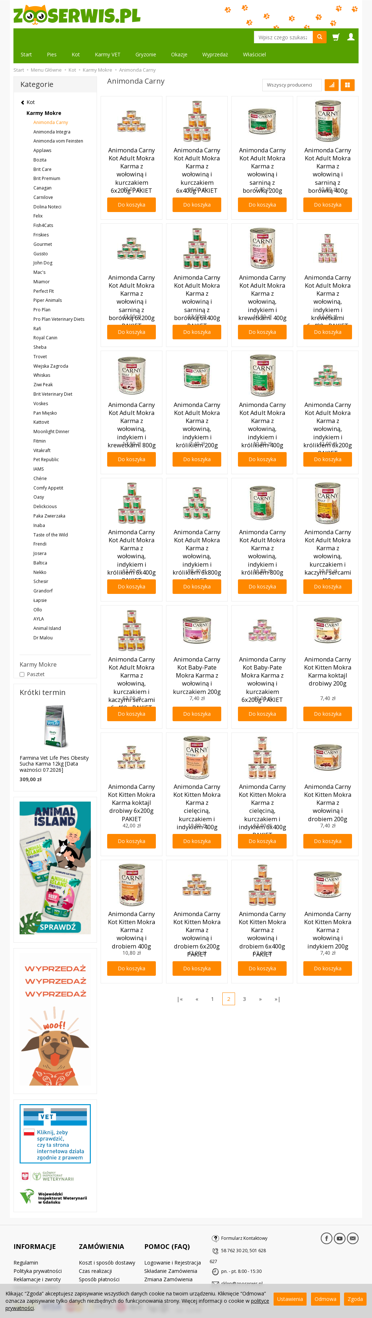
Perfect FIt (43, 274)
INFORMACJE (34, 1222)
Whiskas (41, 358)
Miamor (41, 264)
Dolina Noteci (47, 189)
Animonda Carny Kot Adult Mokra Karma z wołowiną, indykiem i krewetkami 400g (262, 271)
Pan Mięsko (45, 395)
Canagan (42, 170)
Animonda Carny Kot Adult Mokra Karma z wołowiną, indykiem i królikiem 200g (197, 398)
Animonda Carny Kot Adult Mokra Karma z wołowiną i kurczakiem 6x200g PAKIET (131, 143)
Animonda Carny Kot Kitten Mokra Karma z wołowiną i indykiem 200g (327, 904)
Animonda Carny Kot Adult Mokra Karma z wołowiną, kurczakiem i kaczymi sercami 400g (327, 528)
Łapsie (40, 583)
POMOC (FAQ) (167, 1222)
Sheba (39, 330)
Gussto (40, 236)
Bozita (39, 142)
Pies (52, 36)
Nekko (39, 555)
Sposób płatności (99, 1249)
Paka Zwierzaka (49, 498)
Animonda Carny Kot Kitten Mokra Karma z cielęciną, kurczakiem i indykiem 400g (197, 780)
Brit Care (42, 152)
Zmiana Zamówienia (168, 1249)
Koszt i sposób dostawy (107, 1233)
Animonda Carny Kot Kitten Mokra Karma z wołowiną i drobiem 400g (131, 904)
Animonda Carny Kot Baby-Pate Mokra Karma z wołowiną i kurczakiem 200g (197, 649)
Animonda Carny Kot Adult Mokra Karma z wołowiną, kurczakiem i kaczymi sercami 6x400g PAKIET (131, 656)
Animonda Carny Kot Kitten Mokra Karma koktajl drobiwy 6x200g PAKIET (131, 777)
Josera (39, 536)
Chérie (40, 461)
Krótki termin (43, 675)
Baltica (40, 545)
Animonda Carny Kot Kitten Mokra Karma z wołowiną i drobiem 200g (327, 777)
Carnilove (43, 180)
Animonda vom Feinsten (58, 123)
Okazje (179, 36)
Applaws (42, 133)
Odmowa (325, 1298)
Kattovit (41, 405)
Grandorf (43, 573)
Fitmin (39, 423)
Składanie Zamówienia (170, 1241)
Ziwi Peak (43, 367)
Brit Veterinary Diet (52, 377)
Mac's (39, 255)
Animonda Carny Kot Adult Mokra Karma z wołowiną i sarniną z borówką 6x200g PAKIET (131, 271)
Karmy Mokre (44, 95)
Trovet (40, 339)
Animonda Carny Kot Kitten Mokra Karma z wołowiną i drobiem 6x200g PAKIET (197, 907)
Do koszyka (131, 187)
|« (180, 981)
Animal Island (47, 611)
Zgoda (355, 1298)
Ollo (37, 592)
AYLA (38, 601)
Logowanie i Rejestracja (172, 1233)
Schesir (40, 564)
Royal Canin (45, 320)
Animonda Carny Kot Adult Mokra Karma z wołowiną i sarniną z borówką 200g (262, 140)
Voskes (40, 386)
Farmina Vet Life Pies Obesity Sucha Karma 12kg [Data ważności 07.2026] (54, 746)
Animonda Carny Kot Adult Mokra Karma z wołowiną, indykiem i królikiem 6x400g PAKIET (131, 525)
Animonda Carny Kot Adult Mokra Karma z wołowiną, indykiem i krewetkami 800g (131, 398)
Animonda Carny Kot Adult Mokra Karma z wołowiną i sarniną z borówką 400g (327, 140)
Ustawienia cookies (36, 1258)
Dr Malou (43, 620)
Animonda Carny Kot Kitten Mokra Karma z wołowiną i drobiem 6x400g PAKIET (262, 907)
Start (26, 36)
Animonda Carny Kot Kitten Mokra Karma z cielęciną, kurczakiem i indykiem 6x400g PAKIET (262, 783)
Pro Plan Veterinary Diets (58, 302)
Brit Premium (46, 161)
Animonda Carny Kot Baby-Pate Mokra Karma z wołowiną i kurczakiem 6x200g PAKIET (262, 652)
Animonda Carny (50, 105)
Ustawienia (290, 1298)
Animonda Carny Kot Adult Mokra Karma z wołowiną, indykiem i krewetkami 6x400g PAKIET (327, 274)
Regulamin (25, 1233)
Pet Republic (46, 442)
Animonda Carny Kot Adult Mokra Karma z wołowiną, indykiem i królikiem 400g (262, 398)
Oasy (38, 479)
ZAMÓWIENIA (101, 1222)
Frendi (39, 526)
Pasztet (32, 656)
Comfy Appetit (48, 470)
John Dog (42, 245)
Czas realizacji (95, 1241)
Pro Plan (41, 292)
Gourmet (42, 227)
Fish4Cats (43, 208)
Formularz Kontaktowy (244, 1221)
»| (278, 981)
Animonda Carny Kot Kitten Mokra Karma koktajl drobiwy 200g (327, 646)
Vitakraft (41, 433)
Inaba (39, 508)
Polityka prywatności (37, 1241)
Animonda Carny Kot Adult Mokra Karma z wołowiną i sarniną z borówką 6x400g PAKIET (197, 271)
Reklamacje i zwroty (37, 1249)
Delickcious (45, 489)
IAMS (38, 451)
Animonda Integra (51, 114)
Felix (38, 198)
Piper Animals (47, 283)
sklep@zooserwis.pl (242, 1266)
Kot (76, 36)
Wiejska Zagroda (50, 349)
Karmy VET (108, 36)
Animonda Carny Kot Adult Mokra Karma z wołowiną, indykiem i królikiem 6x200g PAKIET (327, 398)
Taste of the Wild (50, 517)
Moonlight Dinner (51, 414)
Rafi (37, 311)
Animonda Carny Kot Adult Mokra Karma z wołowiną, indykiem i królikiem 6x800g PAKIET (197, 525)
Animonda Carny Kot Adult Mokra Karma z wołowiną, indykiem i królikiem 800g (262, 525)
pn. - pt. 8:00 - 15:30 (241, 1254)
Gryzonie (146, 36)
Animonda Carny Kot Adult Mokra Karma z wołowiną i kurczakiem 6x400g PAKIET (197, 143)
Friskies (41, 217)
